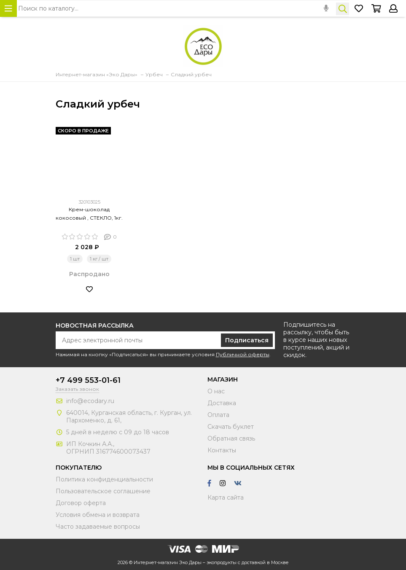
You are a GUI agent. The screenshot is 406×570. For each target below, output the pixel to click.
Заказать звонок (77, 389)
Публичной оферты (242, 354)
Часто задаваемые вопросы (98, 526)
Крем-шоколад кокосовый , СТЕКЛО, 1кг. (89, 213)
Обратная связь (231, 438)
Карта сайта (225, 497)
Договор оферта (81, 503)
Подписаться (247, 340)
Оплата (218, 415)
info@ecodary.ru (90, 401)
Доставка (221, 403)
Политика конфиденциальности (104, 479)
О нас (216, 391)
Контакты (221, 450)
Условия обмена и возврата (98, 515)
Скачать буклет (230, 426)
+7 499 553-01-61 (88, 380)
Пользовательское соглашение (103, 491)
